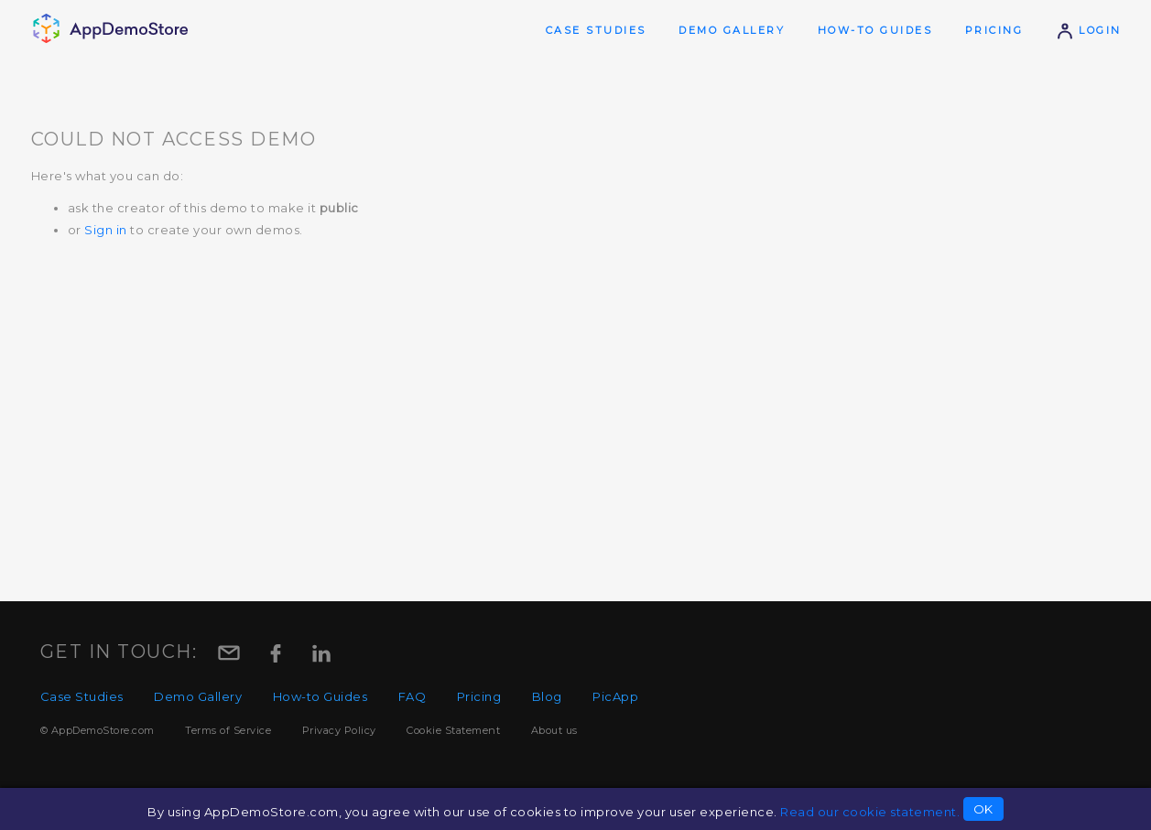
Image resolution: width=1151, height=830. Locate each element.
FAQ (412, 696)
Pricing (994, 30)
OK (983, 809)
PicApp (615, 696)
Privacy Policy (339, 730)
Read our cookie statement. (870, 811)
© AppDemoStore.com (97, 730)
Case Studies (596, 30)
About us (554, 730)
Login (1089, 30)
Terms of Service (228, 730)
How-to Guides (875, 30)
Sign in (105, 229)
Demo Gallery (732, 30)
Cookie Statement (453, 730)
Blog (547, 696)
